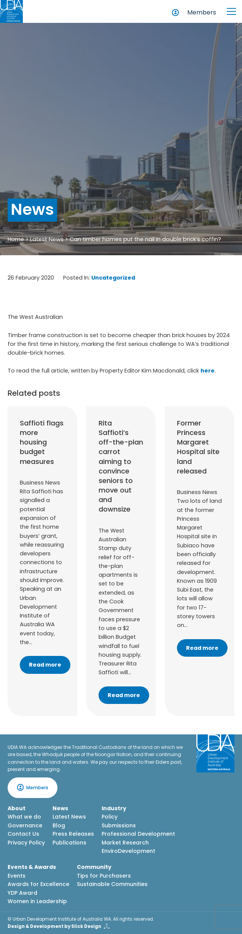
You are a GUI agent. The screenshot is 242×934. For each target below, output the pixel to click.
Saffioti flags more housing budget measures (42, 442)
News (60, 808)
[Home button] (11, 11)
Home (16, 239)
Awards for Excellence (38, 884)
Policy (110, 816)
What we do (24, 816)
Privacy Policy (26, 842)
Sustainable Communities (112, 884)
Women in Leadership (37, 901)
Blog (59, 825)
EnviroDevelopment (128, 851)
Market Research (125, 842)
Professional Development (138, 834)
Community (94, 867)
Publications (69, 842)
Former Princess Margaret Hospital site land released (198, 447)
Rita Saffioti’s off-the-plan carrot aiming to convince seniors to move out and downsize (121, 466)
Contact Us (23, 834)
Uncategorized (113, 277)
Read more (45, 665)
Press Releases (73, 834)
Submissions (119, 825)
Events (16, 876)
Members (201, 12)
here (208, 370)
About (16, 808)
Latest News (47, 239)
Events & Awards (32, 867)
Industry (114, 808)
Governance (25, 825)
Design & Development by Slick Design (54, 926)
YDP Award (22, 893)
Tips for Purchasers (104, 876)
